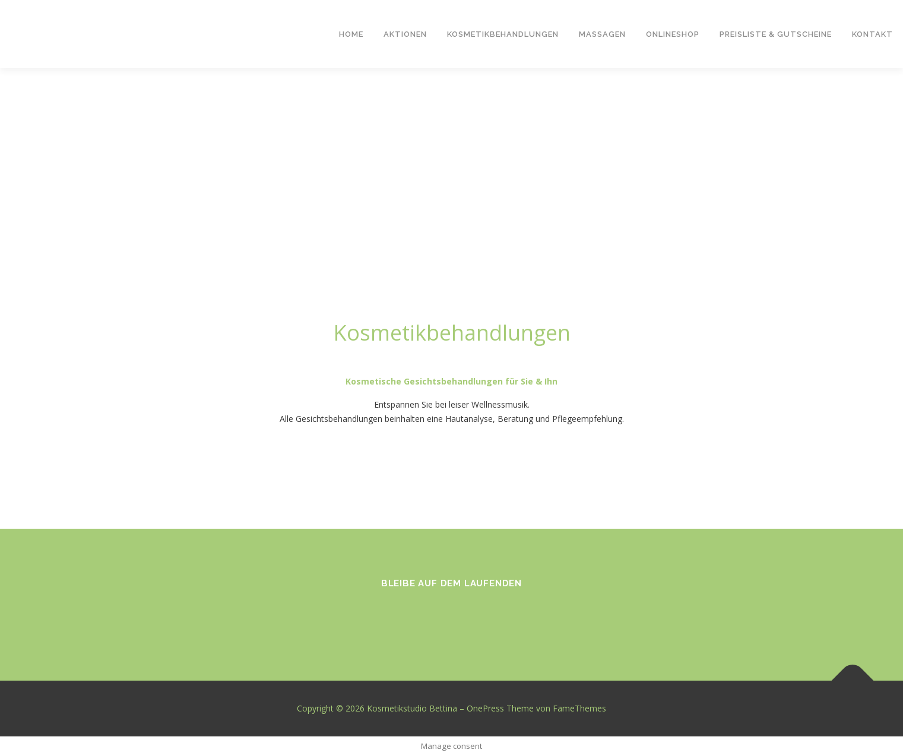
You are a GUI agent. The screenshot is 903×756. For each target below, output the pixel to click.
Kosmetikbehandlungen (503, 34)
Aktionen (405, 34)
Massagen (602, 34)
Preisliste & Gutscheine (776, 34)
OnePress (485, 708)
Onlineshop (672, 34)
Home (351, 34)
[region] (451, 181)
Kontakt (872, 34)
